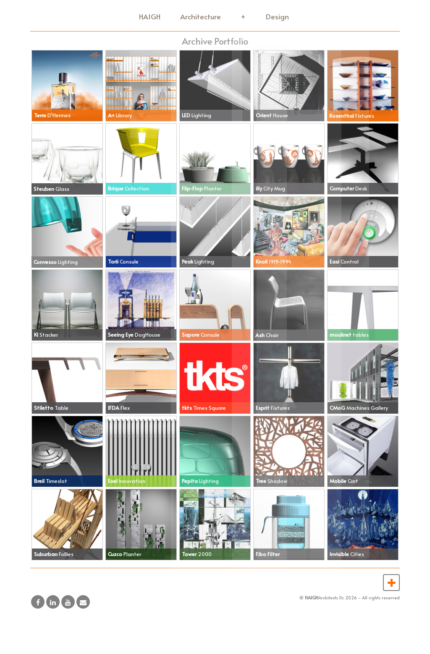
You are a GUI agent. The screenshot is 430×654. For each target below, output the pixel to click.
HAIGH (153, 16)
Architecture (203, 16)
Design (276, 16)
